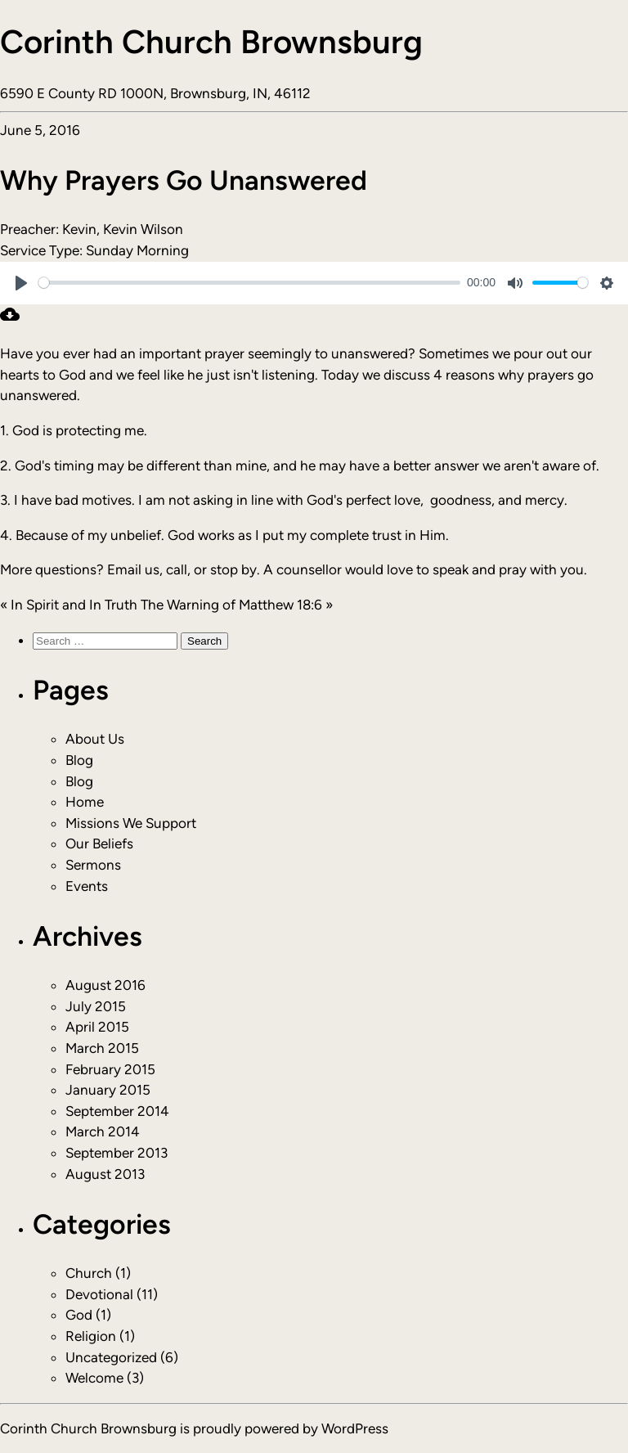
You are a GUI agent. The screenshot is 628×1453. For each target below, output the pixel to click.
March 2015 (102, 1048)
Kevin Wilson (143, 229)
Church (88, 1273)
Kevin (79, 229)
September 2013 (116, 1153)
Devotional (99, 1294)
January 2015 (107, 1090)
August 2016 (105, 985)
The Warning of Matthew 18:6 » (237, 604)
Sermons (93, 865)
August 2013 (105, 1174)
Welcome (94, 1378)
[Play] (21, 283)
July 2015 (95, 1006)
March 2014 (102, 1131)
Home (84, 802)
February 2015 (110, 1069)
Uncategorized (111, 1357)
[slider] (249, 282)
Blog (79, 760)
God (78, 1315)
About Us (94, 739)
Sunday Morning (137, 250)
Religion (90, 1336)
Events (86, 886)
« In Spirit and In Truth (68, 604)
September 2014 (117, 1111)
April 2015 (97, 1027)
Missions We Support (130, 823)
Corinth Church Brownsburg (211, 41)
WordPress (354, 1428)
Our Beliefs (99, 843)
